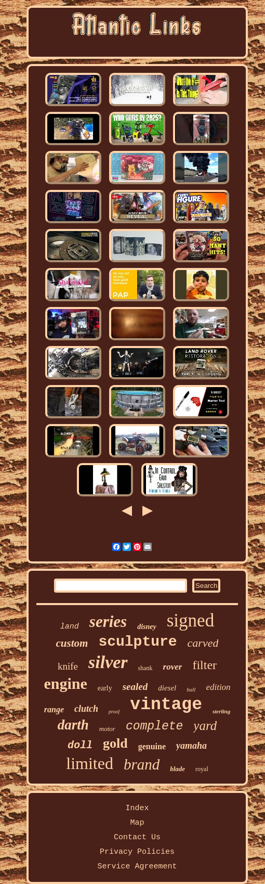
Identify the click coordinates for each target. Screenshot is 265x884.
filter (204, 665)
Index (137, 808)
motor (107, 729)
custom (72, 643)
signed (190, 620)
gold (115, 743)
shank (145, 668)
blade (177, 769)
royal (201, 769)
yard (205, 726)
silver (108, 662)
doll (80, 745)
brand (142, 764)
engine (65, 683)
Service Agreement (137, 866)
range (54, 709)
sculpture (137, 642)
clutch (86, 708)
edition (218, 687)
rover (172, 667)
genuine (152, 746)
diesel (167, 688)
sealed (135, 686)
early (105, 688)
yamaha (191, 745)
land (69, 626)
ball (191, 689)
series (108, 621)
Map (137, 822)
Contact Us (137, 837)
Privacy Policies (137, 852)
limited (89, 763)
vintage (166, 704)
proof (114, 711)
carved (203, 642)
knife (68, 666)
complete (154, 726)
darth (73, 725)
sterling (221, 711)
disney (146, 627)
